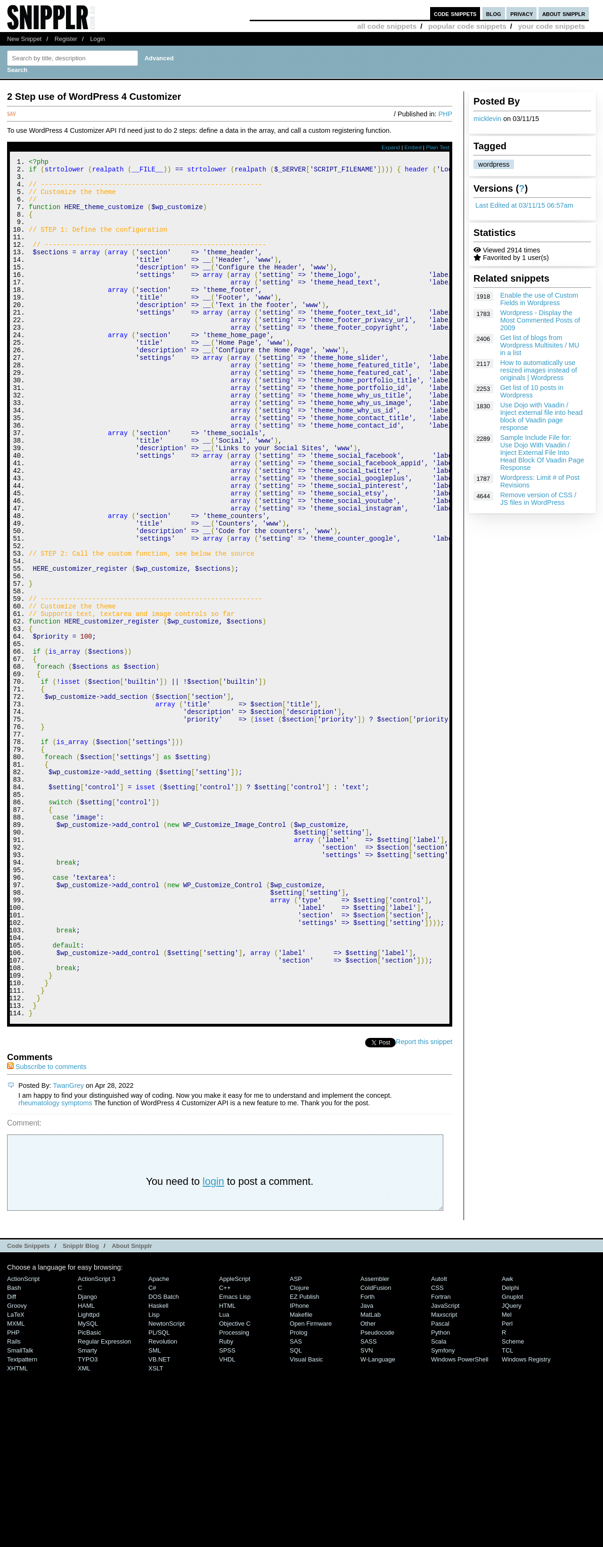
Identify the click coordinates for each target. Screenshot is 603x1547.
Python (440, 1493)
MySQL (88, 1484)
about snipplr (563, 13)
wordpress (493, 164)
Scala (438, 1502)
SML (154, 1511)
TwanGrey (68, 1246)
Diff (11, 1457)
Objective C (235, 1484)
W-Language (377, 1520)
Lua (224, 1475)
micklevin (487, 118)
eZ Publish (304, 1457)
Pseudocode (377, 1493)
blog (493, 13)
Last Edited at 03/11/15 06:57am (524, 205)
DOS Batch (163, 1457)
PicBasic (89, 1493)
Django (87, 1457)
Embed (413, 147)
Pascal (440, 1484)
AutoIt (439, 1439)
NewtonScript (166, 1484)
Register (66, 38)
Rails (14, 1502)
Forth (367, 1457)
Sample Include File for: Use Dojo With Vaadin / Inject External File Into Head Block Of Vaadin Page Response (542, 452)
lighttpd (88, 1475)
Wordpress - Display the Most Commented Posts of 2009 (540, 320)
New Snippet (24, 38)
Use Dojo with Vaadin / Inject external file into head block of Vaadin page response (541, 416)
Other (367, 1484)
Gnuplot (512, 1457)
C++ (224, 1448)
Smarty (87, 1511)
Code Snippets (28, 1406)
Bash (14, 1448)
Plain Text (437, 147)
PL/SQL (159, 1493)
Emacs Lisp (235, 1457)
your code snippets (551, 26)
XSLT (155, 1529)
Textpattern (22, 1520)
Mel (507, 1475)
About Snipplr (132, 1406)
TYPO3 (88, 1520)
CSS (437, 1448)
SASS (368, 1502)
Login (97, 38)
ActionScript (23, 1439)
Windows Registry (526, 1520)
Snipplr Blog (81, 1406)
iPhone (299, 1466)
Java (366, 1466)
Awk (507, 1439)
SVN (366, 1511)
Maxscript (444, 1475)
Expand (391, 147)
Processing (234, 1493)
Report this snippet (424, 1203)
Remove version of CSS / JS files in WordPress (538, 498)
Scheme (513, 1502)
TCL (507, 1511)
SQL (296, 1511)
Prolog (298, 1493)
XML (84, 1529)
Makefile (301, 1475)
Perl (507, 1484)
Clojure (299, 1448)
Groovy (17, 1466)
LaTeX (15, 1475)
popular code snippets (467, 26)
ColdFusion (375, 1448)
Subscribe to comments (46, 1227)
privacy (521, 13)
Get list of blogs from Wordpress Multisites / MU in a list (539, 345)
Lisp (154, 1475)
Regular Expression (104, 1502)
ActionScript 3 (96, 1439)
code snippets (455, 13)
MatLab (370, 1475)
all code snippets (386, 26)
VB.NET (159, 1520)
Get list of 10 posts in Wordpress (531, 391)
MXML (15, 1484)
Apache (158, 1439)
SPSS (227, 1511)
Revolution (162, 1502)
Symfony (443, 1511)
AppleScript (234, 1439)
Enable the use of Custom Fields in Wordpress (539, 299)
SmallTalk (20, 1511)
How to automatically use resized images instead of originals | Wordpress (538, 370)
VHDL (227, 1520)
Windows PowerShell (460, 1520)
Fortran (441, 1457)
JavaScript (445, 1466)
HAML (86, 1466)
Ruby (226, 1502)
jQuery (512, 1466)
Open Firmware (311, 1484)
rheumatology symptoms (55, 1264)
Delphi (510, 1448)
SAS (296, 1502)
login (213, 1342)
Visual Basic (306, 1520)
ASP (296, 1439)
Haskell (158, 1466)
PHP (445, 114)
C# (152, 1448)
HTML (227, 1466)
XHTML (17, 1529)
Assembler (374, 1439)
